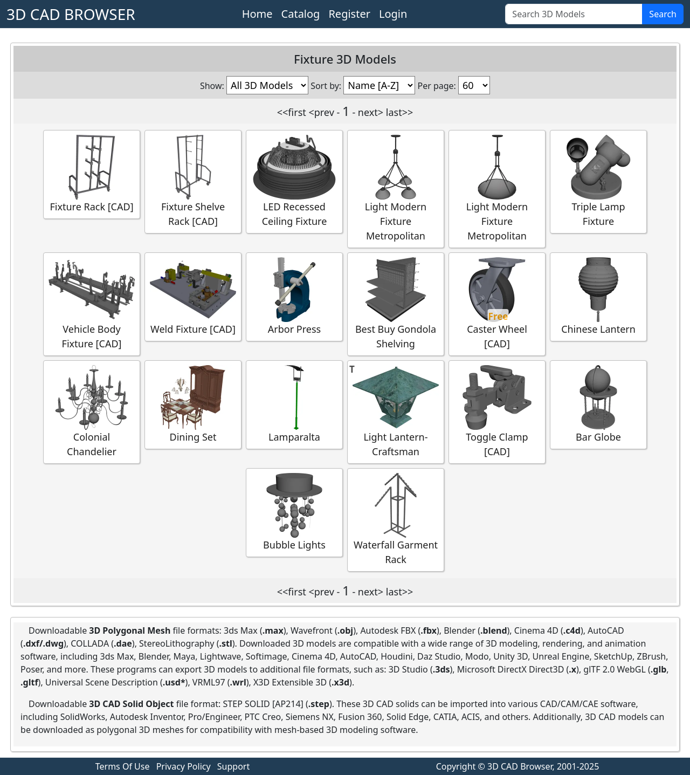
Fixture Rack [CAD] (92, 174)
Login (393, 13)
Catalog (300, 13)
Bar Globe (598, 404)
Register (349, 13)
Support (233, 766)
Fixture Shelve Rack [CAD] (193, 181)
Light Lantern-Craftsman (396, 411)
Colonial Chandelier (92, 411)
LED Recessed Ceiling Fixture (294, 181)
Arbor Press (294, 296)
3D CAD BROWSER (70, 14)
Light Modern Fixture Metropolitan (396, 188)
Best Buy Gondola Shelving (396, 303)
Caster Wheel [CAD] (497, 303)
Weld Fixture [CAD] (193, 296)
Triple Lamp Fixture (598, 181)
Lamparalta (294, 404)
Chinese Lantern (598, 296)
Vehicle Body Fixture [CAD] (92, 303)
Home (257, 13)
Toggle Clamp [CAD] (497, 411)
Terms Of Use (122, 766)
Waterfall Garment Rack (396, 519)
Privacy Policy (183, 766)
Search (663, 14)
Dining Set (193, 404)
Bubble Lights (294, 512)
